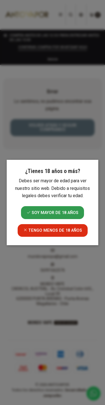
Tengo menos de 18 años (52, 230)
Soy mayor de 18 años (52, 212)
